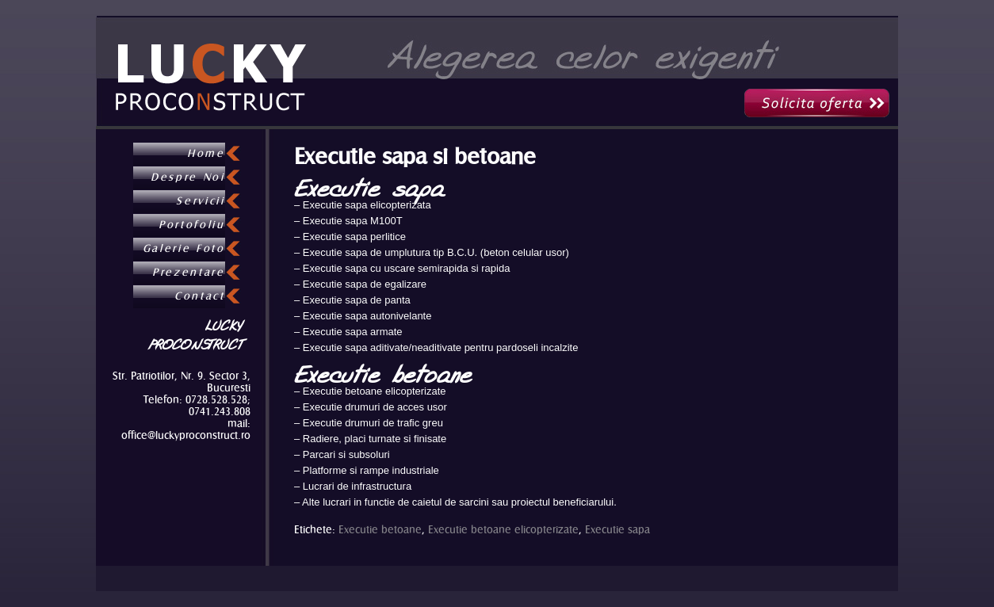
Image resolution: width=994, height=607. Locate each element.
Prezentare (188, 272)
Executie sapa (617, 530)
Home (206, 153)
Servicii (200, 201)
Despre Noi (188, 177)
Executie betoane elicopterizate (503, 530)
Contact (199, 296)
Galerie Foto (184, 248)
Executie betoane (380, 530)
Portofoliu (192, 225)
